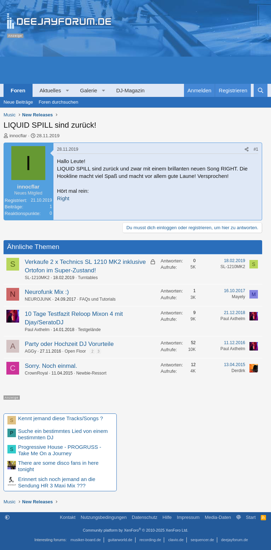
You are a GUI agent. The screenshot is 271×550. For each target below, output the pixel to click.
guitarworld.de (120, 540)
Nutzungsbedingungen (104, 517)
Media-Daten (218, 517)
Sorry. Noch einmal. (51, 366)
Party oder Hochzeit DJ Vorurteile (69, 344)
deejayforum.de (234, 540)
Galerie (88, 90)
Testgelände (89, 329)
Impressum (188, 517)
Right (63, 198)
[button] (67, 90)
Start (250, 517)
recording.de (150, 540)
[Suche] (260, 90)
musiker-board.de (85, 540)
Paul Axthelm (37, 329)
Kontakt (67, 517)
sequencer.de (202, 540)
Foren (18, 90)
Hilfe (167, 517)
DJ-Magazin (130, 90)
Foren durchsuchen (58, 102)
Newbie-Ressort (91, 373)
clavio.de (175, 540)
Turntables (88, 277)
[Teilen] (246, 149)
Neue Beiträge (18, 102)
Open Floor (75, 351)
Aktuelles (50, 90)
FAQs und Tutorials (98, 299)
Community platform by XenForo (135, 530)
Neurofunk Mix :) (47, 292)
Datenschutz (144, 517)
